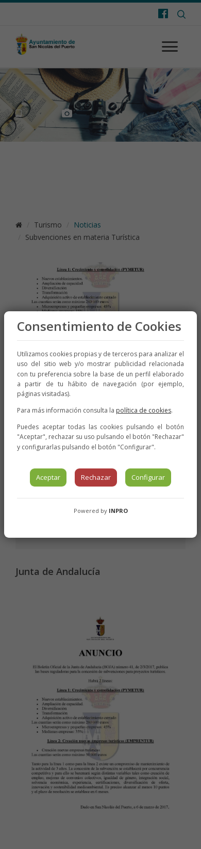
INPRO (118, 510)
